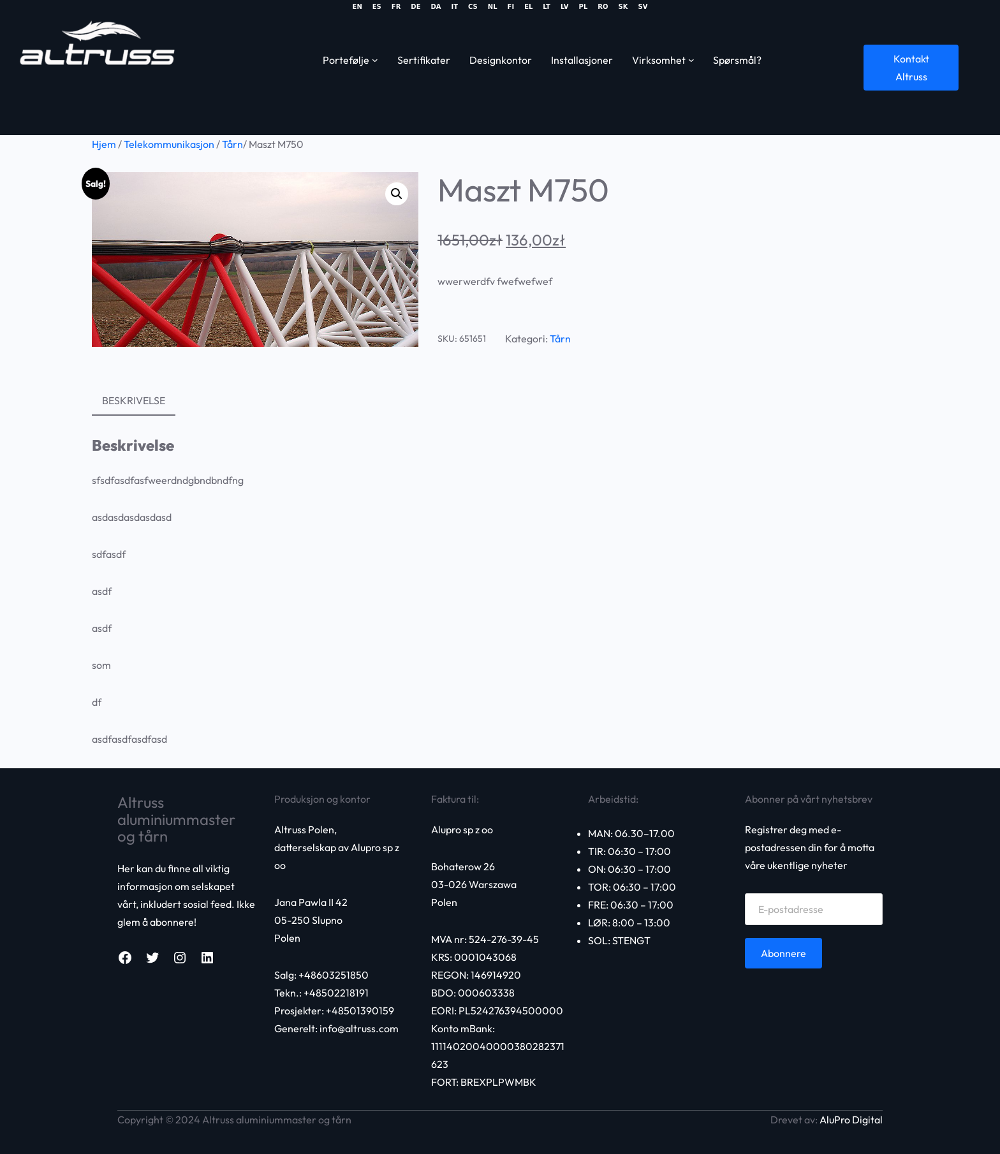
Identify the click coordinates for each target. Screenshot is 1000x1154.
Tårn (232, 144)
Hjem (104, 144)
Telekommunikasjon (169, 144)
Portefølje (346, 60)
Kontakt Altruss (911, 67)
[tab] (133, 401)
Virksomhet (659, 60)
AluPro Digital (851, 1119)
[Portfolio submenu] (375, 60)
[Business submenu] (691, 60)
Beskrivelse (133, 400)
